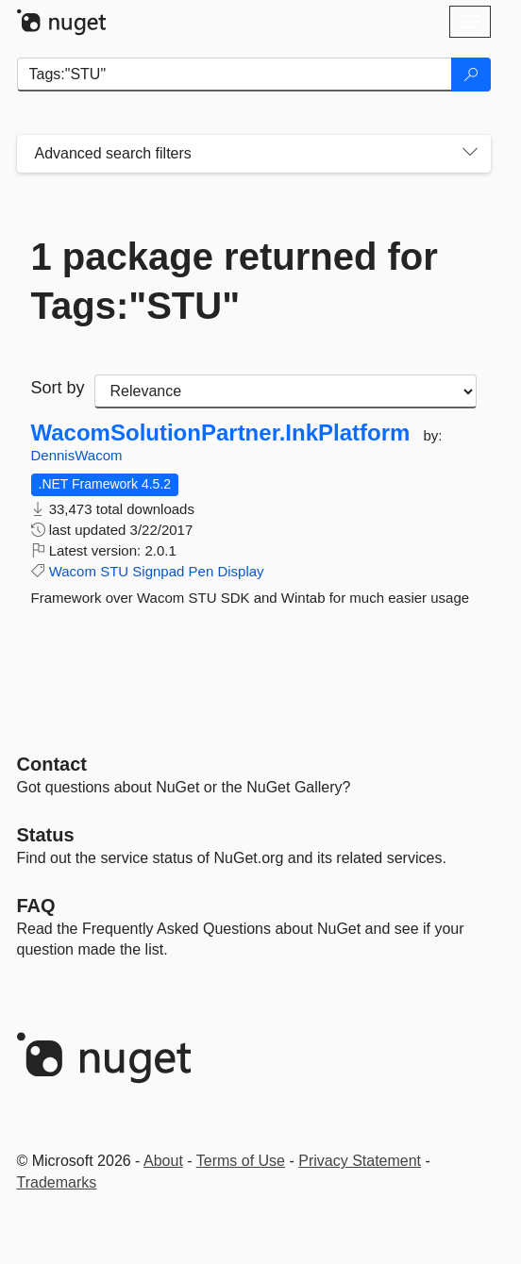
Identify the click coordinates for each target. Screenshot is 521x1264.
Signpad (158, 571)
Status (46, 834)
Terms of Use (240, 1161)
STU (114, 571)
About (163, 1161)
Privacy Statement (359, 1161)
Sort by (58, 387)
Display (240, 571)
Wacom (72, 571)
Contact (52, 764)
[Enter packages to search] (234, 74)
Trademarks (57, 1182)
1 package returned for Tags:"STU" (234, 281)
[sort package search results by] (285, 391)
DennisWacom (77, 455)
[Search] (471, 74)
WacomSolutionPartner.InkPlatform (221, 433)
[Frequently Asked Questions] (36, 905)
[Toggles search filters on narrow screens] (470, 154)
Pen (201, 571)
